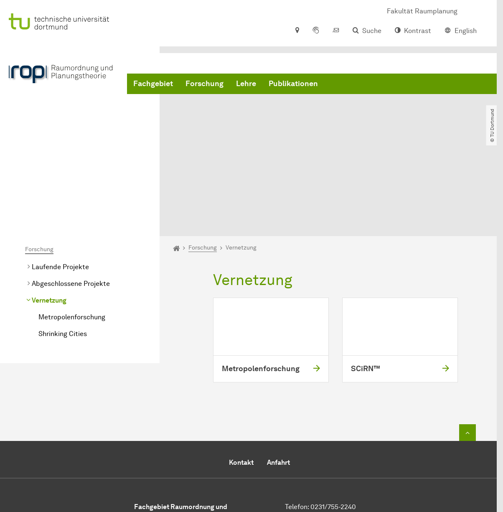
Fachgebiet (153, 83)
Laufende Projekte (60, 187)
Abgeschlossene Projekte (71, 204)
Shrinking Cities (62, 254)
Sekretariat (328, 448)
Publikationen (293, 83)
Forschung (204, 83)
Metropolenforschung (71, 238)
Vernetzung (49, 221)
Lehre (246, 83)
